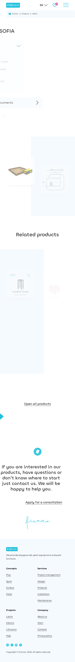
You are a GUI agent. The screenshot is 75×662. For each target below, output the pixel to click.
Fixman (15, 14)
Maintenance (45, 600)
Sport (9, 581)
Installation (44, 594)
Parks (9, 594)
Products (25, 14)
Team (40, 622)
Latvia (9, 616)
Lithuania (11, 629)
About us (42, 616)
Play (8, 574)
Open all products (37, 409)
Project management (49, 574)
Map (8, 635)
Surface (10, 587)
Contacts (42, 629)
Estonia (10, 622)
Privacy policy (45, 635)
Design (41, 581)
